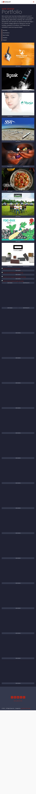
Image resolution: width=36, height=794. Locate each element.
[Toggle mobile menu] (33, 1)
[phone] (24, 781)
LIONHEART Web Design (25, 792)
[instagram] (15, 781)
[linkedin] (18, 781)
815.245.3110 (18, 784)
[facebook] (12, 781)
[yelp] (21, 781)
